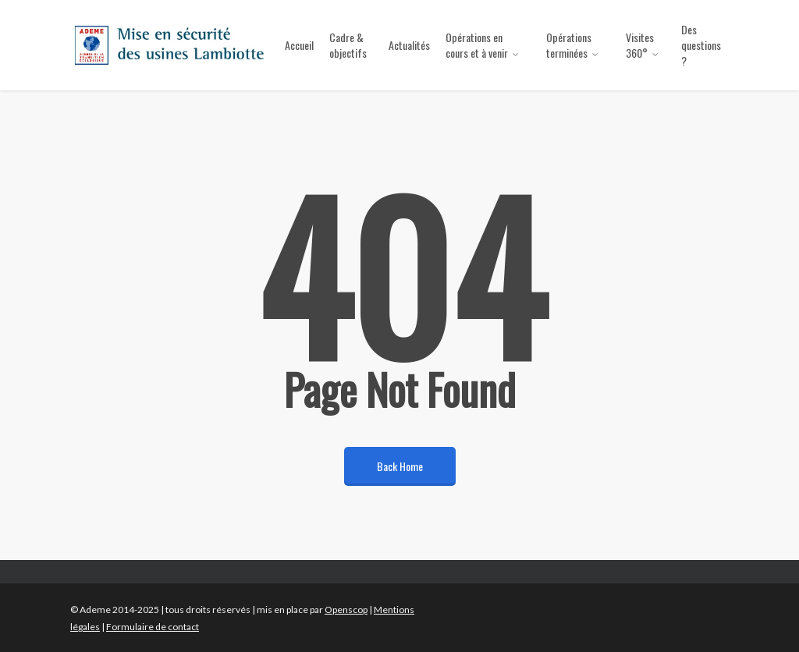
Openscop (346, 609)
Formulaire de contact (152, 627)
